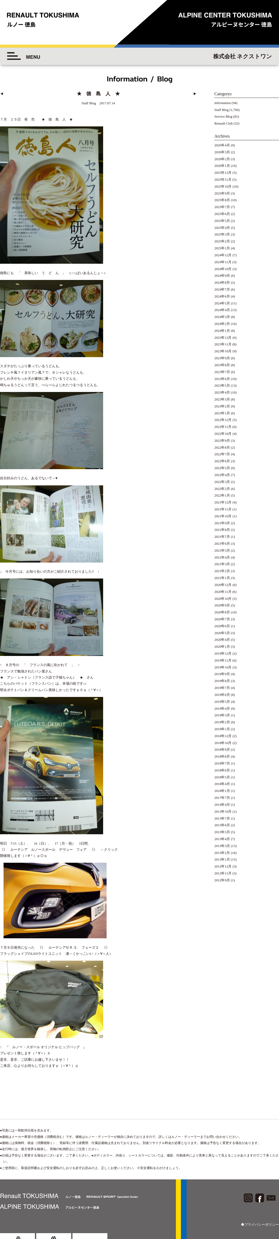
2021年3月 (222, 564)
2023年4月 (222, 392)
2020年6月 (222, 626)
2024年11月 (223, 262)
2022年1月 (222, 495)
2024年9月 (222, 276)
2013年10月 (223, 811)
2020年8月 (222, 612)
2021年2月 (222, 571)
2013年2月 (222, 853)
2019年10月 (223, 667)
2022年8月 (222, 447)
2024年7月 (222, 289)
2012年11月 (223, 873)
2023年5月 (222, 385)
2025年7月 (222, 207)
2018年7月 (222, 763)
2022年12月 (223, 420)
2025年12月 (223, 173)
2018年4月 (222, 784)
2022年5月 (222, 468)
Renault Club (223, 123)
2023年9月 (222, 358)
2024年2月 (222, 324)
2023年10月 (223, 351)
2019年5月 (222, 702)
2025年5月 (222, 221)
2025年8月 (222, 200)
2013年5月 (222, 832)
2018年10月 (223, 743)
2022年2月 (222, 489)
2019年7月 (222, 688)
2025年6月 (222, 214)
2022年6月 (222, 461)
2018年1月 (222, 791)
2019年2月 (222, 722)
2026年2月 (222, 159)
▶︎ (195, 94)
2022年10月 (223, 434)
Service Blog (223, 116)
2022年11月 (223, 427)
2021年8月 (222, 530)
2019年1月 (222, 729)
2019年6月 (222, 695)
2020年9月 (222, 605)
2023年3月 (222, 399)
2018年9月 (222, 749)
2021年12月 (223, 502)
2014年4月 (222, 805)
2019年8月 (222, 681)
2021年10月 (223, 516)
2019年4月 (222, 709)
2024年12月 (223, 255)
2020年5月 (222, 633)
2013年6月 (222, 825)
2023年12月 (223, 338)
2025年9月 (222, 193)
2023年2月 (222, 406)
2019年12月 (223, 653)
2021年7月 (222, 537)
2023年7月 (222, 372)
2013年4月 (222, 839)
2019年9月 (222, 674)
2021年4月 (222, 557)
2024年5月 (222, 303)
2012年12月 (223, 866)
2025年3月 (222, 234)
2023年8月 (222, 365)
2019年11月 (223, 660)
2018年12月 (223, 736)
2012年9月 (222, 880)
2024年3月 (222, 317)
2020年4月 (222, 640)
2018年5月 (222, 777)
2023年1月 (222, 413)
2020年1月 (222, 647)
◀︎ (1, 94)
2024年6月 (222, 296)
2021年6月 (222, 544)
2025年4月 (222, 228)
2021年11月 (223, 509)
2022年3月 (222, 482)
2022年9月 (222, 441)
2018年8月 (222, 756)
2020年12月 (223, 585)
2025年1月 (222, 248)
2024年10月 (223, 269)
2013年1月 (222, 859)
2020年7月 (222, 619)
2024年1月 (222, 331)
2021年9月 (222, 523)
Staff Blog (221, 110)
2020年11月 (223, 592)
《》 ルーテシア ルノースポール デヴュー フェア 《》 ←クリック (59, 822)
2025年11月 (223, 179)
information (222, 103)
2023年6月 (222, 379)
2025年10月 (223, 186)
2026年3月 (222, 152)
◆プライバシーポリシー (260, 1189)
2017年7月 (222, 798)
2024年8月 (222, 282)
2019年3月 (222, 715)
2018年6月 (222, 770)
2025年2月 (222, 241)
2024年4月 (222, 310)
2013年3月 (222, 846)
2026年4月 (222, 145)
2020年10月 (223, 599)
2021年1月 (222, 578)
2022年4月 (222, 475)
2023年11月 (223, 344)
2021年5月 (222, 550)
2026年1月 (222, 166)
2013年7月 (222, 818)
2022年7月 (222, 454)
